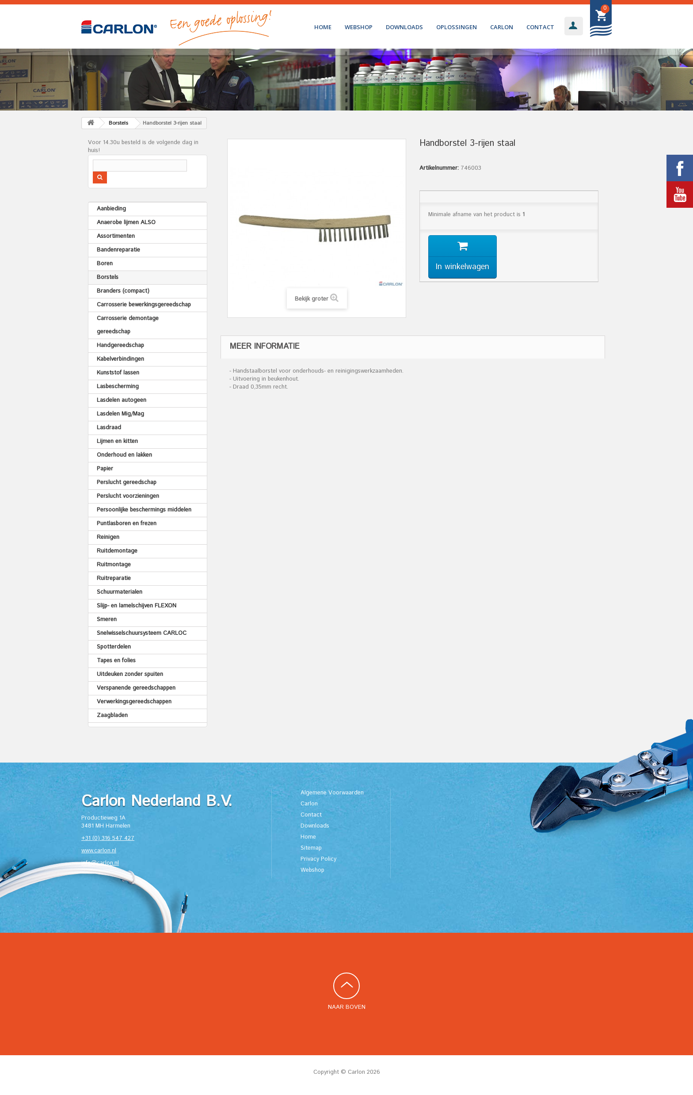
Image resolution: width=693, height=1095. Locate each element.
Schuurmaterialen (119, 592)
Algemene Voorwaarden (332, 793)
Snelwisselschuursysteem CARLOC (142, 633)
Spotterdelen (114, 647)
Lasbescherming (118, 386)
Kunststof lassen (118, 373)
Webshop (359, 27)
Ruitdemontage (117, 551)
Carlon (501, 27)
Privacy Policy (318, 859)
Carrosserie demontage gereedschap (128, 325)
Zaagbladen (112, 715)
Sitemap (311, 848)
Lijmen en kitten (117, 441)
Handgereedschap (120, 345)
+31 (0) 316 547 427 (107, 838)
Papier (105, 469)
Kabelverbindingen (120, 359)
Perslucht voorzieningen (128, 496)
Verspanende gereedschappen (136, 688)
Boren (105, 263)
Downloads (404, 27)
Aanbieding (111, 209)
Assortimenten (116, 236)
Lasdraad (109, 428)
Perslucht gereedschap (126, 482)
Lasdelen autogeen (121, 400)
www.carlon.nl (98, 851)
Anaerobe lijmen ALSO (126, 222)
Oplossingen (456, 27)
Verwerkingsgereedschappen (134, 702)
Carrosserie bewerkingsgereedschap (144, 305)
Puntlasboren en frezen (126, 523)
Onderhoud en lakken (124, 455)
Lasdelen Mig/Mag (120, 414)
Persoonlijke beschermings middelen (144, 510)
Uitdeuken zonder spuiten (130, 674)
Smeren (107, 619)
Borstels (107, 277)
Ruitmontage (114, 565)
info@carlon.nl (100, 863)
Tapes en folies (116, 660)
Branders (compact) (123, 291)
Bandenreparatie (118, 250)
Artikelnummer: (439, 168)
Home (322, 27)
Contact (540, 27)
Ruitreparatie (114, 578)
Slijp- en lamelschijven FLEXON (136, 606)
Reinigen (108, 537)
